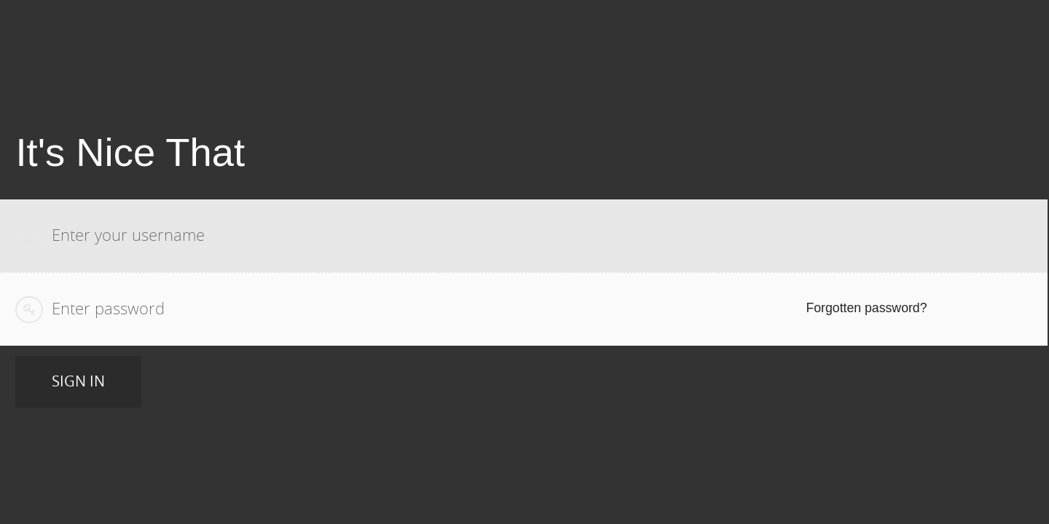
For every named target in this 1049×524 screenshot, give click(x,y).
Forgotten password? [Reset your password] (869, 308)
